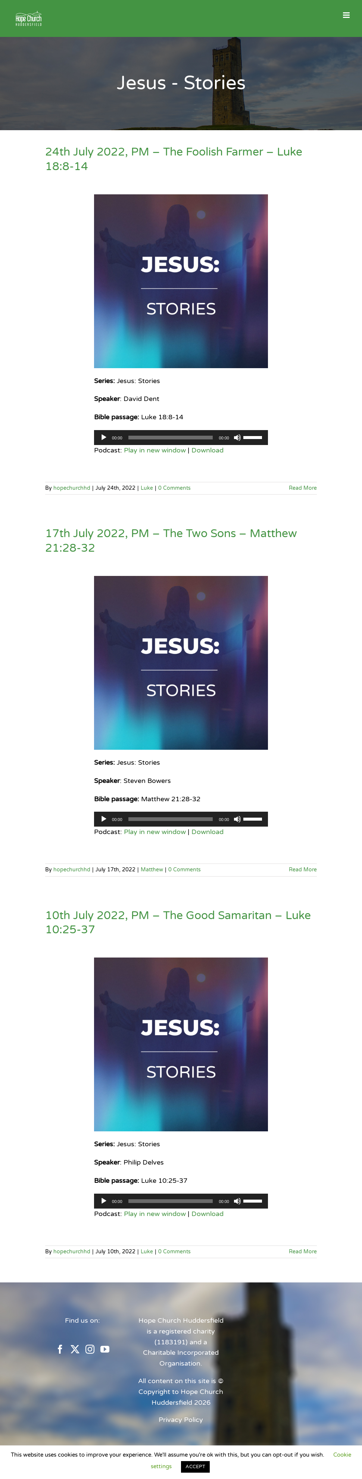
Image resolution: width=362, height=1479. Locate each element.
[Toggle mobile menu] (347, 15)
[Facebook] (60, 1349)
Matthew (152, 870)
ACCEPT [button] (195, 1467)
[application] (181, 437)
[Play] (103, 437)
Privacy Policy (181, 1420)
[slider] (170, 437)
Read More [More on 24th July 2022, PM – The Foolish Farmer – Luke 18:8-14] (303, 488)
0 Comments (174, 488)
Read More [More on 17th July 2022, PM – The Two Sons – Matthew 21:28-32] (303, 870)
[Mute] (237, 437)
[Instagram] (89, 1349)
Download (207, 450)
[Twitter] (75, 1349)
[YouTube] (104, 1349)
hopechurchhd (71, 488)
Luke (147, 488)
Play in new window (155, 450)
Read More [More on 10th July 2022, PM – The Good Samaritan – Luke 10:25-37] (303, 1251)
